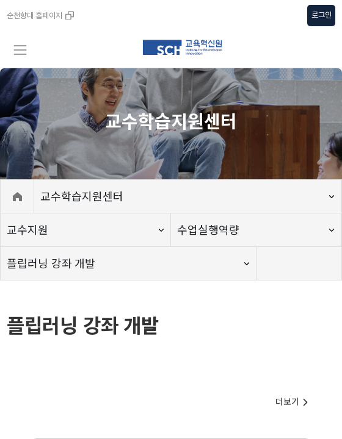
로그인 (321, 15)
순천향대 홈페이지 (40, 15)
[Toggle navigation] (19, 50)
